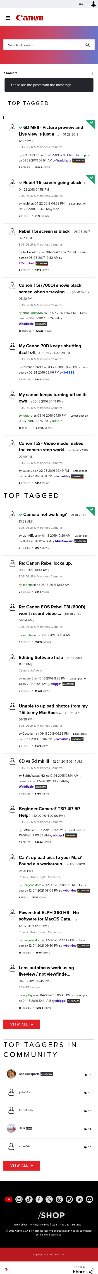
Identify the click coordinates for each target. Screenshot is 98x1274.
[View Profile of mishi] (26, 203)
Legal (54, 1224)
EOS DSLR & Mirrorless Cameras (40, 147)
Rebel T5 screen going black (52, 185)
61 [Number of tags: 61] (90, 1075)
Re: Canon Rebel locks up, (47, 566)
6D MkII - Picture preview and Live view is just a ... (51, 133)
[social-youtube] (8, 1199)
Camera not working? (52, 517)
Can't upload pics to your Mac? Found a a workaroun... (52, 863)
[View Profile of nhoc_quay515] (32, 312)
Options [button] (92, 73)
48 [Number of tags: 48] (89, 1093)
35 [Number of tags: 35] (89, 1111)
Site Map (64, 1224)
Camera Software (30, 670)
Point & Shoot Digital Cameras (39, 877)
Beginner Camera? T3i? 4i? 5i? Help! (49, 811)
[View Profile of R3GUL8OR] (30, 155)
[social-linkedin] (79, 1199)
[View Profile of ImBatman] (29, 584)
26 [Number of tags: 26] (89, 1147)
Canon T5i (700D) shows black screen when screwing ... (54, 291)
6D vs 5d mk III (51, 761)
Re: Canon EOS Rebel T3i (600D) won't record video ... (52, 613)
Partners (76, 1224)
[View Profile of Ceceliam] (28, 733)
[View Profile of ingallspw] (28, 995)
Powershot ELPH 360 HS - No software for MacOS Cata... (49, 918)
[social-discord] (89, 1199)
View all (19, 1024)
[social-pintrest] (69, 1199)
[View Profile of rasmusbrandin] (32, 367)
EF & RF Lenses (29, 987)
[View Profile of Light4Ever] (29, 535)
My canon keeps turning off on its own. (53, 397)
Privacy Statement (39, 1224)
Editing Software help (50, 660)
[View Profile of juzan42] (27, 678)
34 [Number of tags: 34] (89, 1129)
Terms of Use (20, 1224)
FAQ (80, 4)
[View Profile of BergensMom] (31, 885)
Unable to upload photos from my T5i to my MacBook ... (53, 712)
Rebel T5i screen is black (54, 234)
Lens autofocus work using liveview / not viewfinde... (46, 974)
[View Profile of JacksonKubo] (31, 252)
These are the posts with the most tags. (41, 84)
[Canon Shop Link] (49, 1215)
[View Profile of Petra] (26, 830)
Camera (11, 73)
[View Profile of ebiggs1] (56, 684)
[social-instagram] (19, 1199)
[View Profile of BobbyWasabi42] (33, 775)
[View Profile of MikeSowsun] (64, 541)
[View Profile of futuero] (27, 415)
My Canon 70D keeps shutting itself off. (50, 349)
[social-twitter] (49, 1199)
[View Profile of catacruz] (28, 470)
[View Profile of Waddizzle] (63, 160)
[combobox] (49, 44)
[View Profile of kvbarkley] (63, 476)
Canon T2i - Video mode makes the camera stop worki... (53, 449)
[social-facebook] (39, 1199)
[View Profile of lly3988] (68, 372)
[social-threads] (59, 1199)
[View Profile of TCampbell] (27, 263)
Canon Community (29, 18)
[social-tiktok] (29, 1199)
